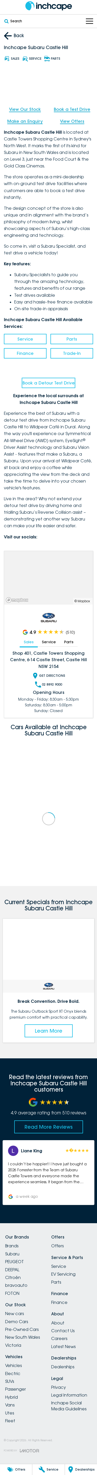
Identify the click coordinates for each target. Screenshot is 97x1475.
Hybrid (11, 1397)
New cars (14, 1313)
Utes (9, 1413)
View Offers (72, 121)
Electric (12, 1373)
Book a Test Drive (72, 109)
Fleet (10, 1420)
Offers (57, 1245)
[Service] (48, 1469)
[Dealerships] (81, 1469)
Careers (59, 1338)
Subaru (12, 1253)
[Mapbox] (18, 600)
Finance (25, 353)
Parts (71, 339)
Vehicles (13, 1365)
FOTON (12, 1293)
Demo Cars (16, 1321)
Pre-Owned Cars (22, 1329)
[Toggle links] (21, 1451)
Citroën (13, 1277)
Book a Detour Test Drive (49, 382)
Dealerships (62, 1366)
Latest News (63, 1346)
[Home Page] (48, 6)
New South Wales (22, 1337)
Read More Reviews (49, 1127)
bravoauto (16, 1285)
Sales (29, 641)
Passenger (15, 1389)
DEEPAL (12, 1269)
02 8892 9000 (48, 684)
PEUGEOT (14, 1261)
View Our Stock (25, 109)
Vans (9, 1405)
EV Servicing (63, 1274)
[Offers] (16, 1469)
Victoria (13, 1345)
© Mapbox (82, 601)
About (57, 1322)
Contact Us (62, 1330)
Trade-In (72, 353)
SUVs (9, 1381)
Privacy (58, 1387)
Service (25, 339)
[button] (48, 1172)
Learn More (48, 1030)
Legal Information (69, 1395)
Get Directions (48, 675)
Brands (11, 1245)
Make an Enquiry (25, 121)
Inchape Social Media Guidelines (68, 1405)
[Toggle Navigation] (89, 21)
